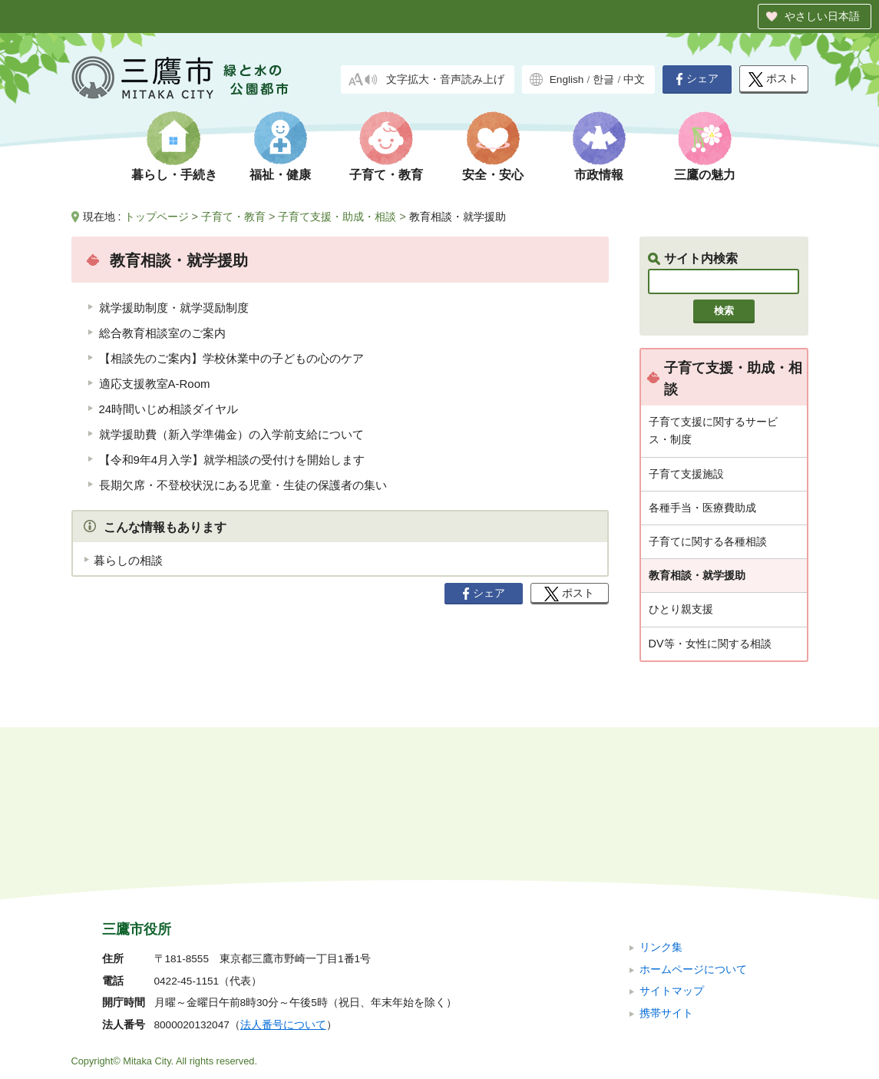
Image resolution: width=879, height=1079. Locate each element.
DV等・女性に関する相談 (710, 643)
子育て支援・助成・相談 (337, 216)
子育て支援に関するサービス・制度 (713, 430)
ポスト (773, 79)
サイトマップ (671, 888)
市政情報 (598, 174)
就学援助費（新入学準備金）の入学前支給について (231, 434)
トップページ (156, 216)
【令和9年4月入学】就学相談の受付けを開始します (232, 459)
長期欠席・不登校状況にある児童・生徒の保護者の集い (243, 485)
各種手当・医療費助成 (702, 507)
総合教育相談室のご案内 (162, 332)
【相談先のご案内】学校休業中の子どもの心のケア (231, 358)
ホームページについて (693, 866)
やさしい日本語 (822, 16)
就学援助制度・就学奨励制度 (174, 307)
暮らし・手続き (174, 174)
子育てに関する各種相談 (708, 541)
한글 (603, 79)
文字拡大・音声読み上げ (445, 79)
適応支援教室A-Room (154, 383)
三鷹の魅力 (704, 174)
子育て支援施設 (686, 474)
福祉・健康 (280, 174)
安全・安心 (493, 174)
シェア (697, 79)
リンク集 (660, 844)
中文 (634, 79)
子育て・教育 (386, 174)
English (567, 79)
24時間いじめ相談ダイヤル (169, 408)
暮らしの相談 (128, 560)
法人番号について (283, 922)
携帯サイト (666, 909)
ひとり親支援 (681, 609)
